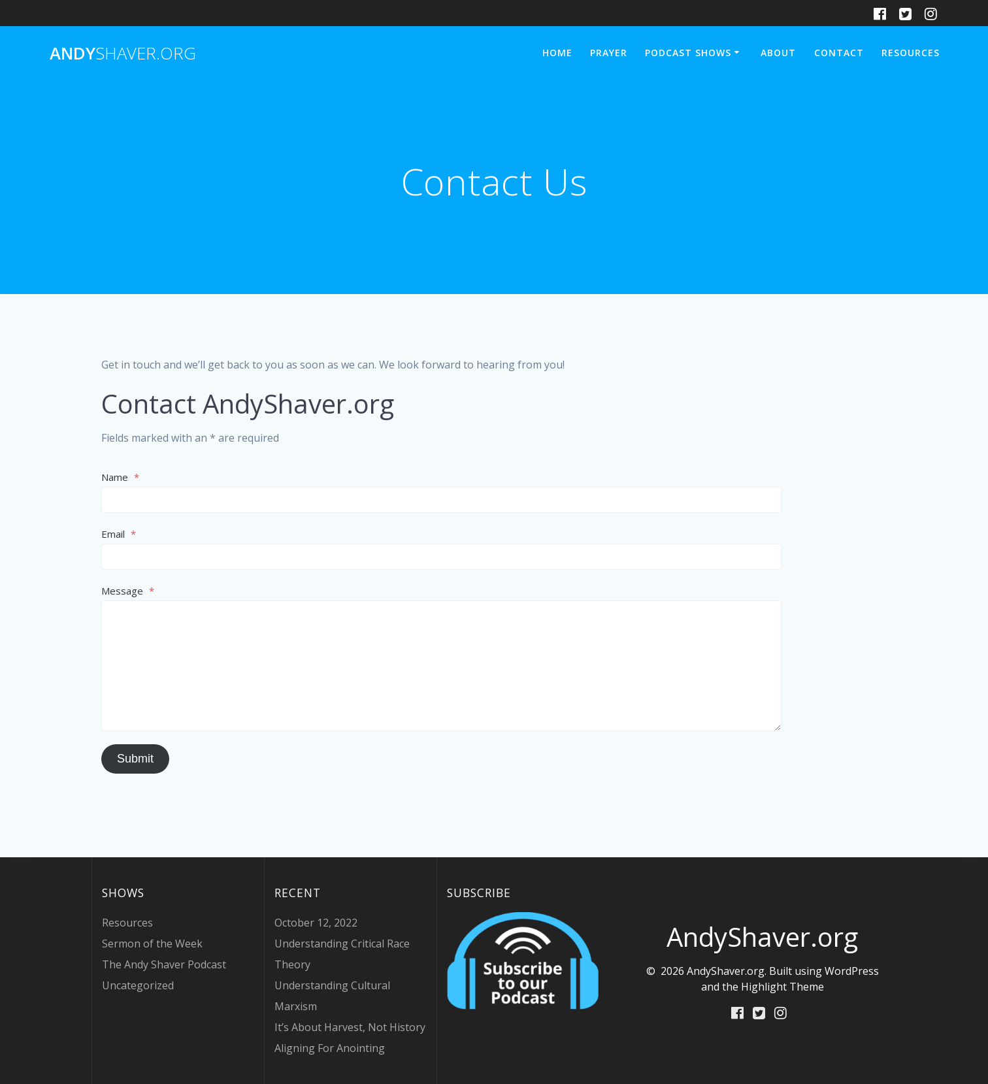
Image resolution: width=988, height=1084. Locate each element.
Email (118, 533)
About (778, 52)
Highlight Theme (782, 986)
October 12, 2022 (315, 922)
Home (557, 52)
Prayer (608, 52)
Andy (123, 53)
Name (120, 477)
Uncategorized (138, 985)
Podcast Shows (688, 52)
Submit (135, 758)
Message (127, 590)
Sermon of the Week (152, 943)
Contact (839, 52)
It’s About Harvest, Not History (349, 1027)
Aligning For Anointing (329, 1048)
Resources (910, 52)
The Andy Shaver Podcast (164, 964)
